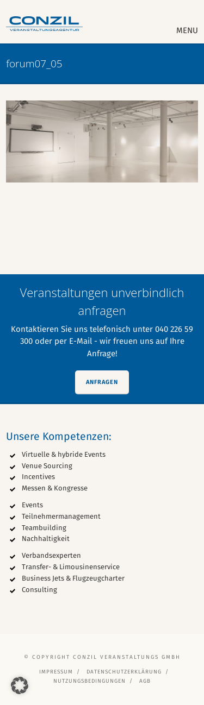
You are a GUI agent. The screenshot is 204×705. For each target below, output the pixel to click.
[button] (19, 685)
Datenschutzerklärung (124, 672)
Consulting (39, 590)
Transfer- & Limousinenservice (71, 567)
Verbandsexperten (51, 555)
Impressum (56, 672)
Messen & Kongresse (55, 488)
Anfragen (102, 382)
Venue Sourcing (47, 466)
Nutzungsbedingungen (89, 681)
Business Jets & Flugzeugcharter (73, 578)
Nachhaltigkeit (46, 538)
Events (32, 505)
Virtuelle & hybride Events (64, 454)
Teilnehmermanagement (61, 516)
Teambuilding (44, 528)
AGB (145, 681)
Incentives (38, 477)
